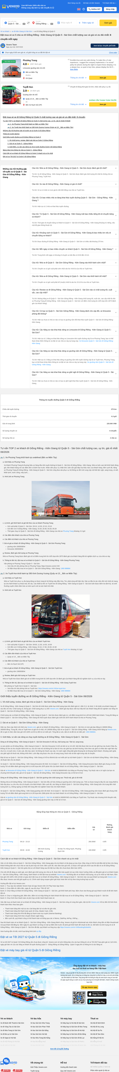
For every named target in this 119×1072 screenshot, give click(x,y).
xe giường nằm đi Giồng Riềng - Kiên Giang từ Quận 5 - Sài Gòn (29, 797)
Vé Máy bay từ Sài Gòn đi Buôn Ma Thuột (73, 1046)
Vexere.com (54, 709)
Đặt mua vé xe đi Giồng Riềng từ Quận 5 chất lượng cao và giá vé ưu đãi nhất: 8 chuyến (44, 117)
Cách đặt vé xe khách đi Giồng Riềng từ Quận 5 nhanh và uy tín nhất (28, 153)
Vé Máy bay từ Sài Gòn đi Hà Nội (72, 1030)
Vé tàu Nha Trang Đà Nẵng (40, 1038)
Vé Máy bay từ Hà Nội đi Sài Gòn (72, 1023)
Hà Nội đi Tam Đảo (97, 1034)
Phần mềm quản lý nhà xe (99, 1070)
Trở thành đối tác (109, 3)
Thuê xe (94, 1018)
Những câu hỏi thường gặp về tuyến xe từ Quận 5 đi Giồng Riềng (26, 131)
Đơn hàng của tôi (74, 3)
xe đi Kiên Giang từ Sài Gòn (20, 31)
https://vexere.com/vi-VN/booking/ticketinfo (75, 927)
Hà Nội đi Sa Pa (96, 1030)
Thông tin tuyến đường (11, 134)
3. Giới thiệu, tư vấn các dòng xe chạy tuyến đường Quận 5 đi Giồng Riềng (35, 147)
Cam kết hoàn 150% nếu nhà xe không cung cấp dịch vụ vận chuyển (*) (36, 7)
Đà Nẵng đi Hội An (97, 1038)
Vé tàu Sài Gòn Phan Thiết (40, 1027)
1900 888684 (65, 568)
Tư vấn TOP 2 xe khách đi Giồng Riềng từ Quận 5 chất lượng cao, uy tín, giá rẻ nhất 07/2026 (36, 121)
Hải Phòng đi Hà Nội (97, 1045)
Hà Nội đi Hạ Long (97, 1027)
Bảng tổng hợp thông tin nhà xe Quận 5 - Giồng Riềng (22, 150)
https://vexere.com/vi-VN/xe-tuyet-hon (52, 688)
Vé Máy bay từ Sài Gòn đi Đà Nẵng (73, 1034)
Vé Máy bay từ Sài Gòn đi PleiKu (72, 1041)
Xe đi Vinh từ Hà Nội (7, 1045)
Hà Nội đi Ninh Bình (97, 1023)
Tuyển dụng (34, 1071)
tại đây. (38, 931)
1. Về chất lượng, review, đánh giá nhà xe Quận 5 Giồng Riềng (30, 140)
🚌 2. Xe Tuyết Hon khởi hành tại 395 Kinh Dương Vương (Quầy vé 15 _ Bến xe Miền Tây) (40, 127)
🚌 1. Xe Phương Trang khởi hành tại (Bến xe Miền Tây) (28, 124)
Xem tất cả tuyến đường (59, 1049)
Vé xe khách (4, 31)
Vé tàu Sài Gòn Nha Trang (40, 1023)
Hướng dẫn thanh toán (68, 1067)
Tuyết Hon (66, 649)
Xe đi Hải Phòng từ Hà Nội (10, 1041)
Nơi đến (38, 21)
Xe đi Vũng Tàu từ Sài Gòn (10, 1027)
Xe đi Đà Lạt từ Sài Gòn (9, 1034)
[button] (74, 168)
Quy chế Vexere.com (68, 1071)
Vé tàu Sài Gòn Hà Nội (38, 1034)
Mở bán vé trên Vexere (91, 3)
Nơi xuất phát (12, 21)
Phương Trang (68, 531)
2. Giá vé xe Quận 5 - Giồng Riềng (20, 144)
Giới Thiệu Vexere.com (38, 1067)
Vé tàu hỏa (35, 1018)
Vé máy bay (66, 1018)
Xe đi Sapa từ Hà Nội (8, 1038)
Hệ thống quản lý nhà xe (100, 1067)
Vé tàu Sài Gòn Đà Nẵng (39, 1030)
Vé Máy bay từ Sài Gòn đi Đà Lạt (72, 1038)
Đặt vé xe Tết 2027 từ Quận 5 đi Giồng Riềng (19, 156)
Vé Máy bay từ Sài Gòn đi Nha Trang (73, 1027)
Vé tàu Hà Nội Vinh (37, 1045)
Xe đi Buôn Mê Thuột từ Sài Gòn (12, 1023)
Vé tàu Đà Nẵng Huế (38, 1041)
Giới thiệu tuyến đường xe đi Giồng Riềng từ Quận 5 (22, 137)
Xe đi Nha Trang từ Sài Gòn (10, 1030)
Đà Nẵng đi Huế (96, 1041)
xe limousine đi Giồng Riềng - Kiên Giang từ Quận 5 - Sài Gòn (28, 770)
